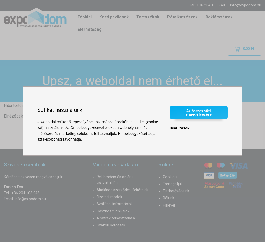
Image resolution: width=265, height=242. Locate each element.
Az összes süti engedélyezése (199, 112)
